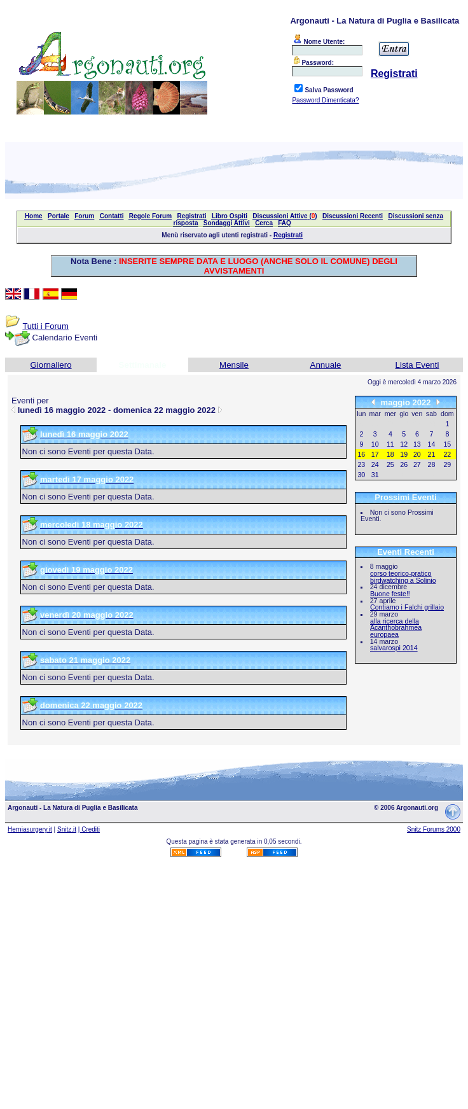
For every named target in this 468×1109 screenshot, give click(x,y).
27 (417, 464)
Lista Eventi (417, 365)
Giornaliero (50, 365)
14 (432, 444)
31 (375, 474)
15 (447, 444)
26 (404, 464)
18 (390, 454)
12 (404, 444)
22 (447, 454)
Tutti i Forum (45, 326)
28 (432, 464)
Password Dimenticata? (325, 100)
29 (447, 464)
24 (375, 464)
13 (417, 444)
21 (432, 454)
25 (390, 464)
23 (361, 464)
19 (404, 454)
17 (375, 454)
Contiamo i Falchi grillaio (407, 607)
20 (417, 454)
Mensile (234, 365)
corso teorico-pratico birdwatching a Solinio (403, 576)
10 (375, 444)
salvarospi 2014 (394, 648)
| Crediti (89, 829)
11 (390, 444)
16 (361, 454)
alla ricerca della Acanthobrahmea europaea (396, 627)
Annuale (325, 365)
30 (361, 474)
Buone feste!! (390, 593)
